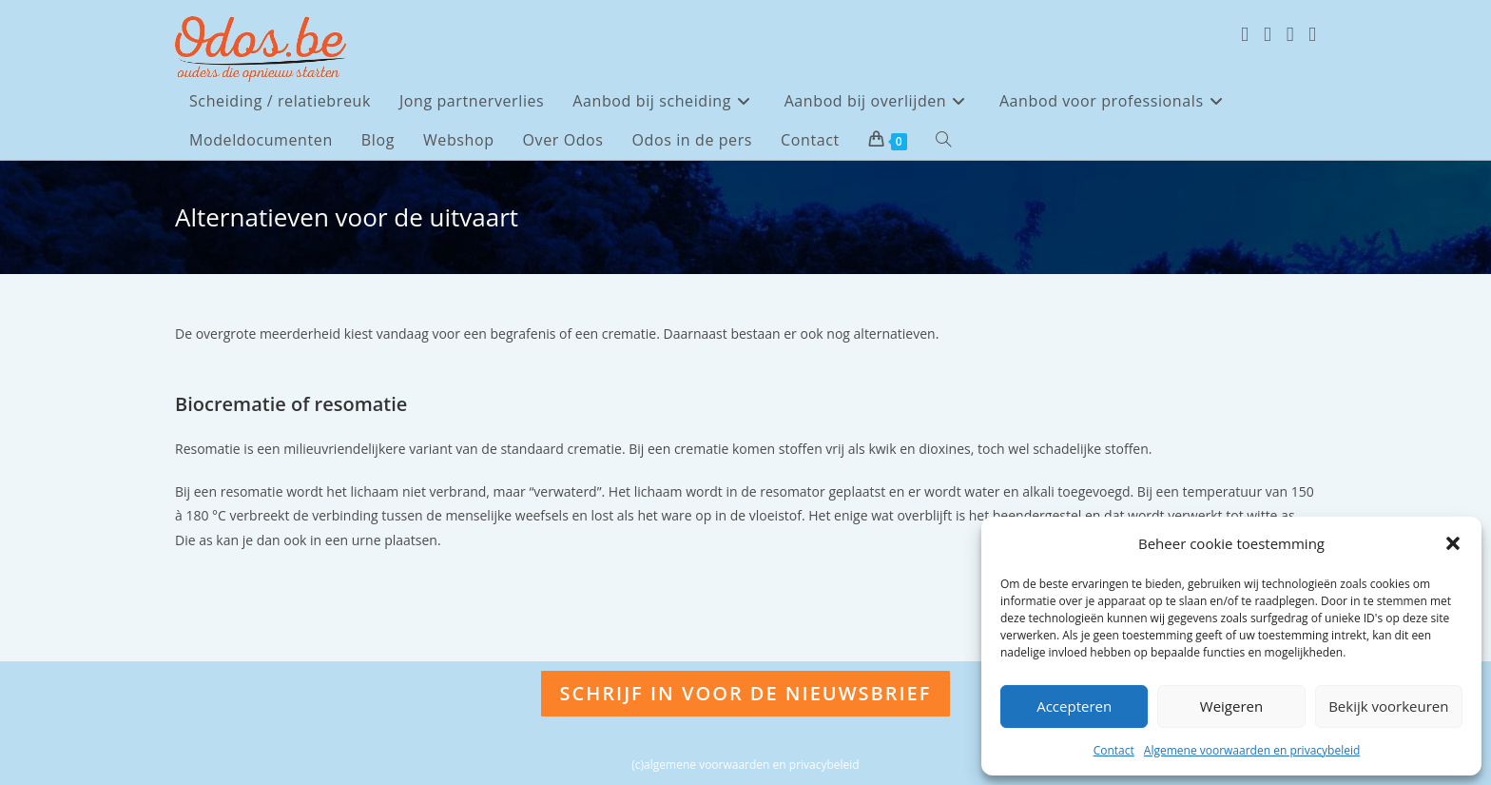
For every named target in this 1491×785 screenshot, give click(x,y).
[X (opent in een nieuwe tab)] (1244, 34)
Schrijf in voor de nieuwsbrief (746, 693)
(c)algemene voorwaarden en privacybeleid (745, 764)
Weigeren (1231, 706)
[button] (1452, 543)
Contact (1114, 750)
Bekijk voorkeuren (1388, 706)
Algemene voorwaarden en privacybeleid (1252, 750)
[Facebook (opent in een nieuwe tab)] (1267, 34)
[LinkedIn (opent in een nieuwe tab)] (1312, 34)
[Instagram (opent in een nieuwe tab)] (1290, 34)
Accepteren (1074, 706)
